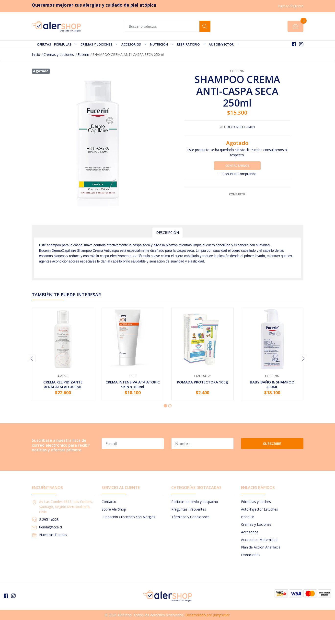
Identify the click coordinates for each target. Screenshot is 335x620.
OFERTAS (44, 44)
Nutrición (159, 44)
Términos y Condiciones (190, 516)
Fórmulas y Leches (256, 501)
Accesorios (131, 44)
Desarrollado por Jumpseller (207, 615)
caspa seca (185, 250)
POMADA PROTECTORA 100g (202, 382)
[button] (165, 405)
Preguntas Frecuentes (188, 509)
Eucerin (83, 54)
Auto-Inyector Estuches (259, 509)
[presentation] (31, 358)
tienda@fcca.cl (50, 527)
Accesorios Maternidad (259, 539)
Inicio (36, 54)
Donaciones (250, 554)
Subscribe (272, 443)
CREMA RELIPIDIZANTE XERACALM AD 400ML (62, 384)
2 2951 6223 (49, 519)
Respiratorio (188, 44)
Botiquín (247, 516)
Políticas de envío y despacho (194, 501)
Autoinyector (221, 44)
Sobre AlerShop (114, 509)
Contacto (109, 501)
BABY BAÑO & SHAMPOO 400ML (272, 384)
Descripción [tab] (167, 232)
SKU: (222, 127)
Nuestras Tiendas (53, 534)
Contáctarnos (237, 166)
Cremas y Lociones (96, 44)
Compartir (237, 194)
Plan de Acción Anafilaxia (260, 547)
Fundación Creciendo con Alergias (128, 516)
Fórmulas (62, 44)
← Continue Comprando (237, 173)
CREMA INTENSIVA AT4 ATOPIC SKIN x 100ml (132, 384)
